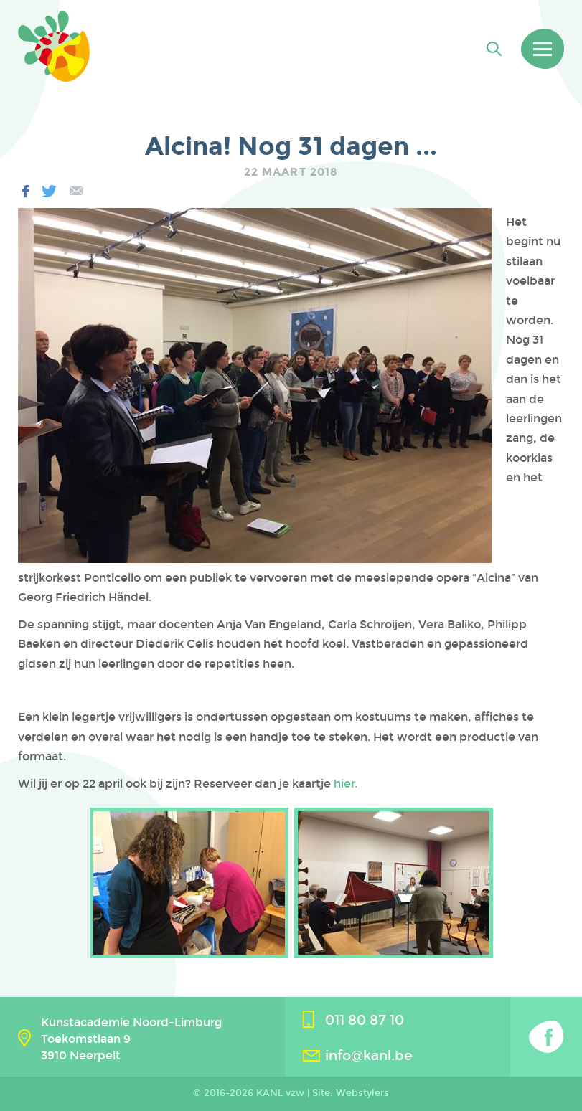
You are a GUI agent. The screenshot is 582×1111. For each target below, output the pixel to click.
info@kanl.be (369, 1055)
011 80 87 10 (364, 1020)
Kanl (54, 46)
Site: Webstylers (350, 1093)
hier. (345, 783)
